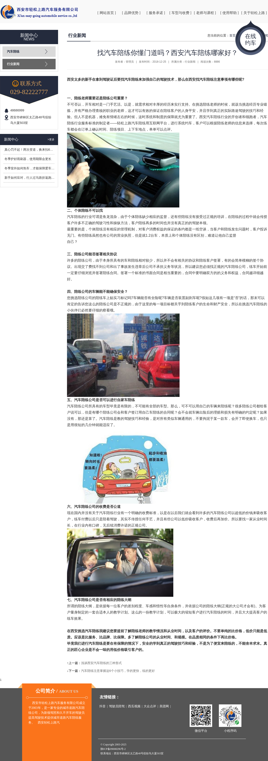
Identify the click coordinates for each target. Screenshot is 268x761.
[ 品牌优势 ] (131, 13)
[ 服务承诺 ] (156, 13)
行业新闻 (13, 64)
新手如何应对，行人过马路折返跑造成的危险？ (37, 177)
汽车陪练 (13, 51)
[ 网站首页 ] (106, 13)
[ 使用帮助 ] (229, 13)
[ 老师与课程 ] (205, 13)
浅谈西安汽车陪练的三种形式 (101, 663)
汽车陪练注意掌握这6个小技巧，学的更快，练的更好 (118, 671)
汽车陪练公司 (77, 406)
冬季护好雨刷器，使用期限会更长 (27, 159)
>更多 (51, 139)
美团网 (164, 706)
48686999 (17, 110)
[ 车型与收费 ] (180, 13)
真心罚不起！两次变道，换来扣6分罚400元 (34, 149)
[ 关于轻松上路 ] (254, 13)
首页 (232, 35)
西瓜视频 (134, 706)
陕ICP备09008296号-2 (113, 749)
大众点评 (150, 706)
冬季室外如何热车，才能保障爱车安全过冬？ (35, 168)
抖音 (102, 706)
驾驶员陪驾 (117, 706)
